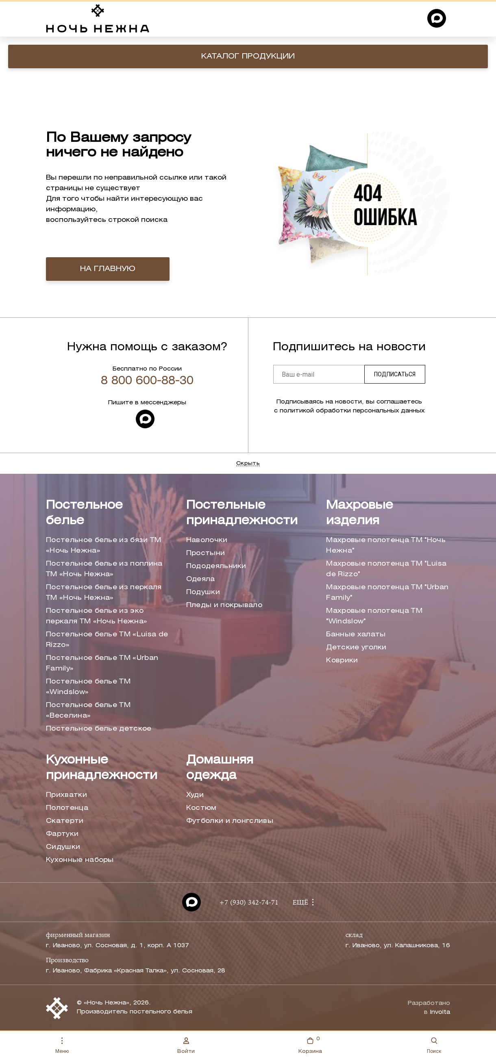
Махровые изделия (359, 513)
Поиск (434, 1045)
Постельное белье (84, 513)
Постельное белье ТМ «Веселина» (88, 710)
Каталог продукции (248, 56)
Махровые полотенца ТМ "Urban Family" (387, 592)
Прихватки (66, 795)
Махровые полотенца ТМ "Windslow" (374, 616)
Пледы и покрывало (224, 605)
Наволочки (207, 540)
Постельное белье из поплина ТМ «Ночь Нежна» (104, 569)
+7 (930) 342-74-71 (248, 903)
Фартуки (62, 834)
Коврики (342, 660)
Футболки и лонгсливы (229, 821)
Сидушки (63, 847)
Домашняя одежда (219, 768)
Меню (62, 1045)
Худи (195, 795)
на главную (107, 269)
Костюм (201, 808)
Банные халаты (355, 634)
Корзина (310, 1044)
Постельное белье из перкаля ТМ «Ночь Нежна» (104, 592)
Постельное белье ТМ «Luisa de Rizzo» (107, 639)
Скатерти (65, 821)
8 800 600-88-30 (147, 381)
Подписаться (395, 374)
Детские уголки (356, 647)
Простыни (205, 553)
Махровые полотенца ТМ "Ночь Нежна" (386, 545)
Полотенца (67, 808)
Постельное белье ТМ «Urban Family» (102, 663)
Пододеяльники (216, 566)
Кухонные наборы (80, 860)
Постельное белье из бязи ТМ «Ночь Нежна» (103, 545)
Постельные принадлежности (242, 513)
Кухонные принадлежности (101, 768)
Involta (440, 1012)
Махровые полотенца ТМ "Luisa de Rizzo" (386, 569)
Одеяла (200, 579)
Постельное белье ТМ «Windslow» (88, 687)
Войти (186, 1045)
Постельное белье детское (99, 729)
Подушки (203, 592)
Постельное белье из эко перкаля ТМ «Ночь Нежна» (96, 616)
